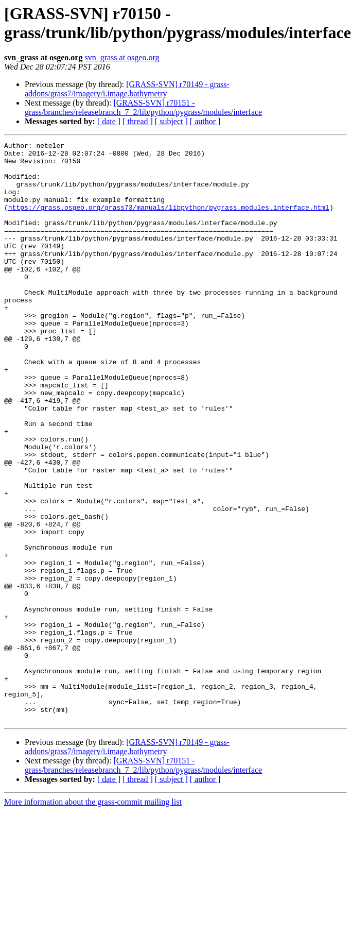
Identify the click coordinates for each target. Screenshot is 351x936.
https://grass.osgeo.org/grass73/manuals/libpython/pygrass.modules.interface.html (168, 221)
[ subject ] (171, 121)
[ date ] (108, 121)
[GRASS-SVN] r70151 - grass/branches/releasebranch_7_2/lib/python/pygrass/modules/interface (143, 107)
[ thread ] (137, 121)
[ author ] (205, 121)
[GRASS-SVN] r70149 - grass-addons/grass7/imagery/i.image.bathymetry (127, 89)
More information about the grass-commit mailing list (93, 917)
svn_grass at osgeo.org (121, 57)
